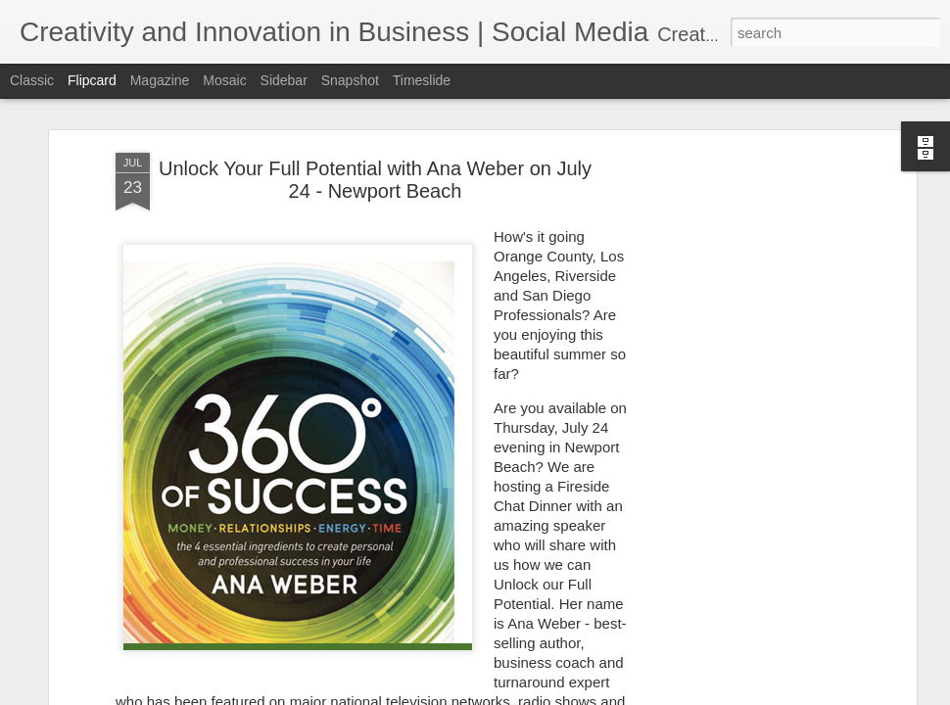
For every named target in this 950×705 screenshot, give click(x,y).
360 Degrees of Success (417, 643)
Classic (32, 80)
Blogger (572, 694)
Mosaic (224, 80)
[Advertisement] (742, 384)
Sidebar (284, 80)
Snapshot (350, 80)
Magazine (160, 80)
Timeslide (422, 80)
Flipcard (92, 80)
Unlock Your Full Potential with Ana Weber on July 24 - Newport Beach (375, 102)
